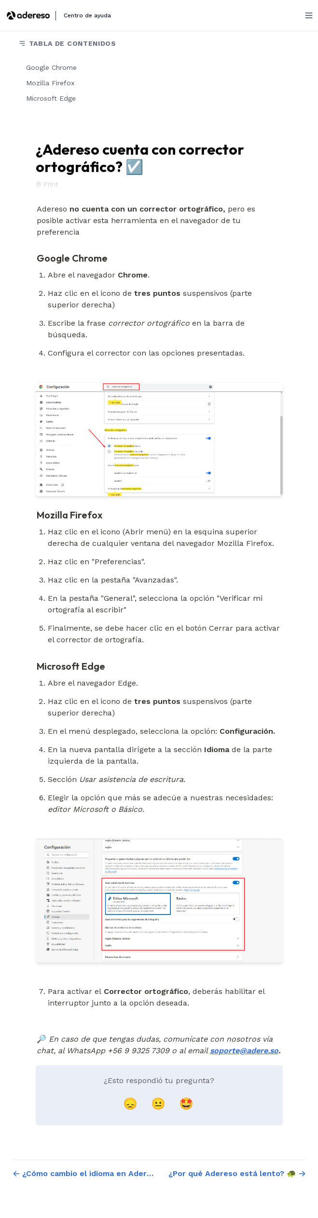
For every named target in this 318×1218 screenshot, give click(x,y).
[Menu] (309, 15)
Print (47, 184)
